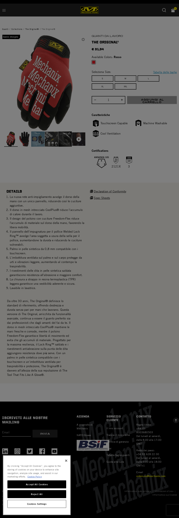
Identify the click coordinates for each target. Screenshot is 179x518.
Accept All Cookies (37, 484)
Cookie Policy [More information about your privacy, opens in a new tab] (34, 476)
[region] (37, 485)
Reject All (37, 494)
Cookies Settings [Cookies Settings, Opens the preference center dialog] (37, 503)
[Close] (66, 461)
